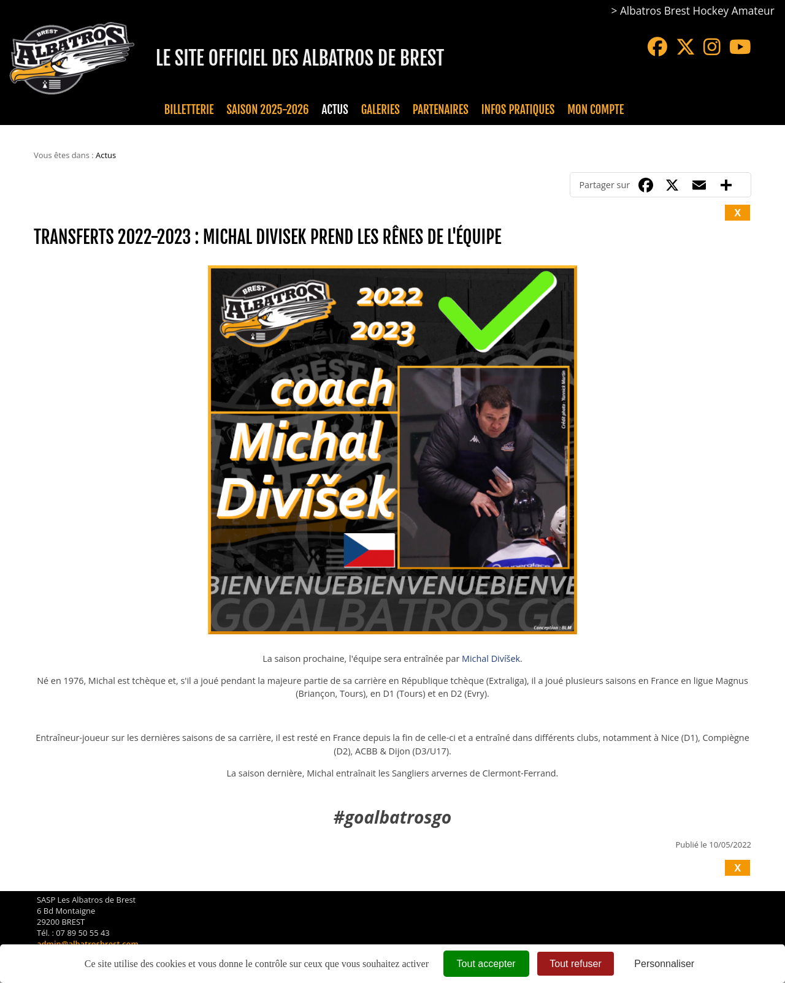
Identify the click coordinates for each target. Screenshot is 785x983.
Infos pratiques (517, 109)
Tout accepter (486, 963)
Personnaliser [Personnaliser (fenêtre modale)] (664, 963)
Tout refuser (575, 963)
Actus (334, 109)
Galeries (380, 109)
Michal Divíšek (491, 658)
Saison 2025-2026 (268, 109)
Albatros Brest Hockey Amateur (697, 11)
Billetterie (189, 109)
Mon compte (595, 109)
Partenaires (441, 109)
